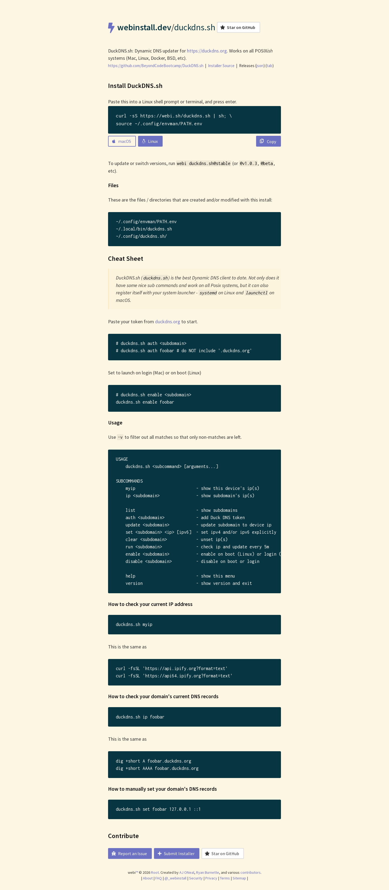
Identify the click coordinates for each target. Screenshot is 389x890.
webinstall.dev (144, 27)
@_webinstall (175, 878)
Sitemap (239, 878)
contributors (250, 872)
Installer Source (221, 65)
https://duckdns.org (207, 51)
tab (269, 65)
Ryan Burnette (207, 872)
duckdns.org (167, 321)
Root (155, 872)
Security (196, 878)
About (148, 878)
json (259, 65)
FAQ (158, 878)
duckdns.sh (194, 27)
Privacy (211, 878)
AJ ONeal (186, 872)
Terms (225, 878)
